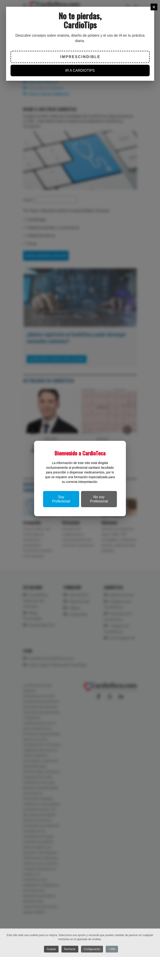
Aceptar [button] (51, 949)
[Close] (154, 7)
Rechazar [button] (70, 949)
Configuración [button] (92, 949)
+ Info (112, 949)
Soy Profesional (61, 499)
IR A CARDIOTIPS (80, 70)
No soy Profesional (99, 499)
